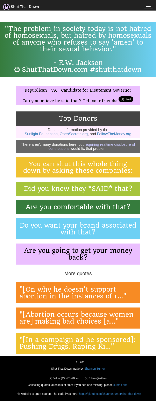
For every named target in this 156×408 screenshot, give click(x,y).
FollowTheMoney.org (114, 134)
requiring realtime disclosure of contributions (91, 146)
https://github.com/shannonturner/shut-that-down (110, 393)
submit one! (120, 385)
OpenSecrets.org (74, 134)
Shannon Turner (94, 368)
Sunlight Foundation (41, 134)
